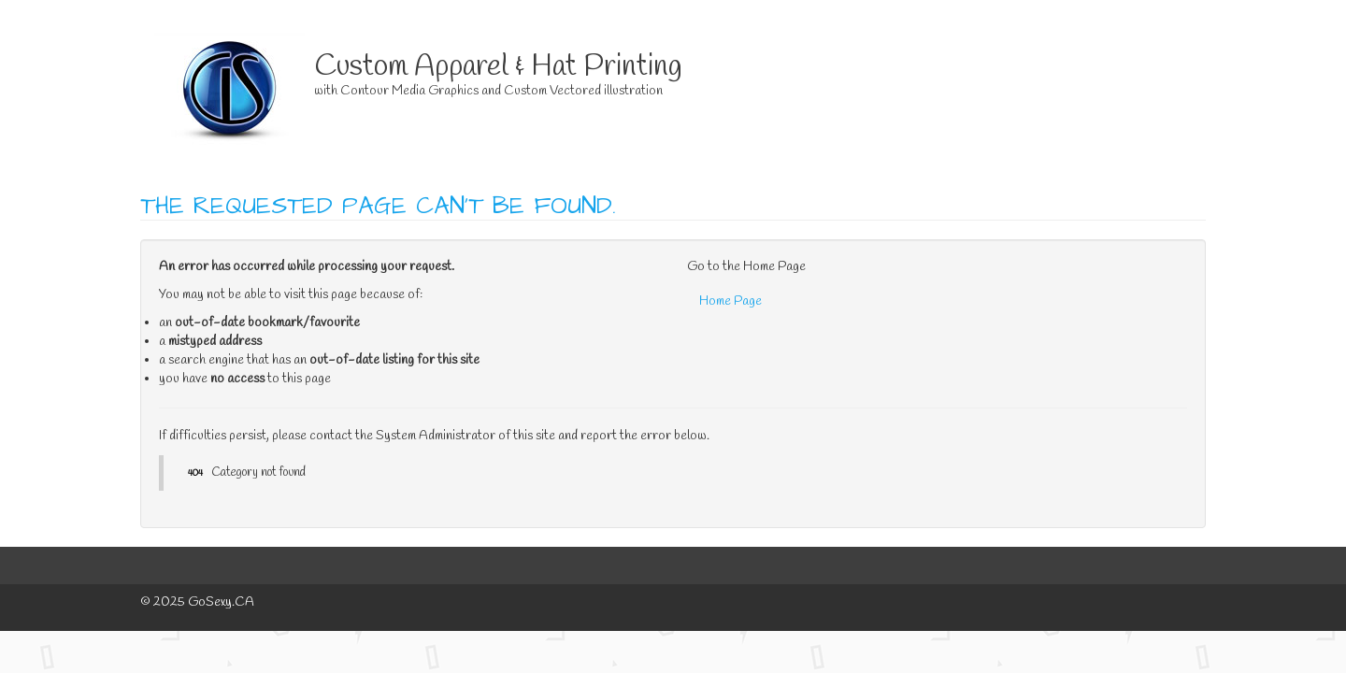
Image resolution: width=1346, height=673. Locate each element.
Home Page (730, 301)
